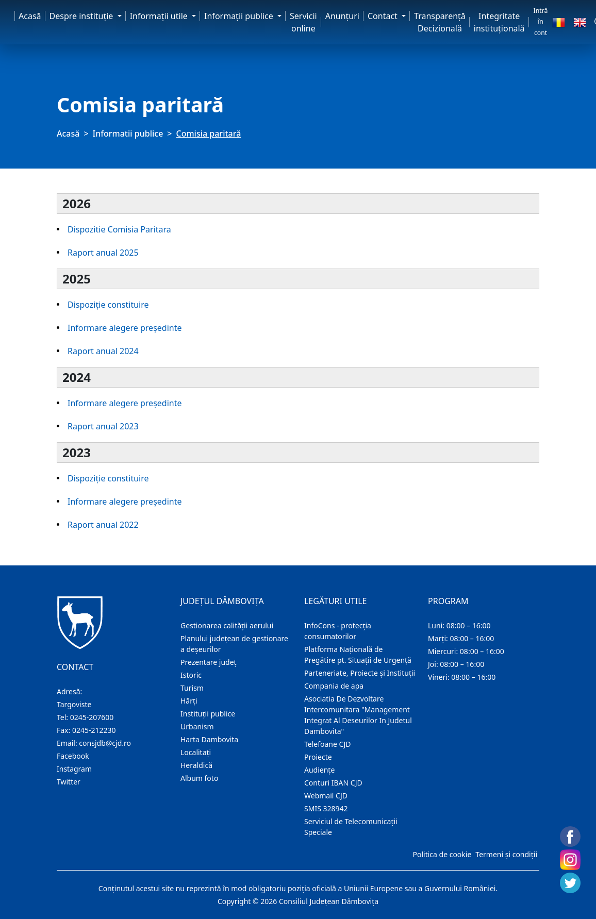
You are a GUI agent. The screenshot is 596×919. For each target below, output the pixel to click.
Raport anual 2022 (103, 524)
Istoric (191, 675)
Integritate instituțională (499, 22)
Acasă (30, 16)
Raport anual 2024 (103, 351)
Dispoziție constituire (108, 304)
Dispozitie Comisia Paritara (119, 229)
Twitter (68, 782)
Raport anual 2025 (103, 252)
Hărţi (188, 701)
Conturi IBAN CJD (333, 783)
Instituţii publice (207, 714)
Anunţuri (342, 16)
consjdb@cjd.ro (105, 743)
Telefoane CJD (327, 744)
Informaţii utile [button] (160, 16)
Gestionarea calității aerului (226, 625)
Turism (192, 688)
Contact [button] (384, 16)
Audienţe (319, 770)
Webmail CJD (325, 795)
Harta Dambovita (209, 739)
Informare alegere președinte (124, 327)
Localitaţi (195, 752)
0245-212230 (94, 730)
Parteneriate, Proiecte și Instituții (359, 673)
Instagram (74, 769)
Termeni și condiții (506, 854)
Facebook (73, 756)
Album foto (199, 778)
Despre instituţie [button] (82, 16)
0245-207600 (92, 717)
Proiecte (318, 757)
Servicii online (303, 22)
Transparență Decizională (440, 22)
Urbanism (197, 726)
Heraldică (196, 765)
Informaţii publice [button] (239, 16)
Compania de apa (333, 686)
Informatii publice (128, 133)
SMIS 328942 (326, 808)
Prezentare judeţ (208, 662)
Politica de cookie (441, 854)
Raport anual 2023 (103, 426)
